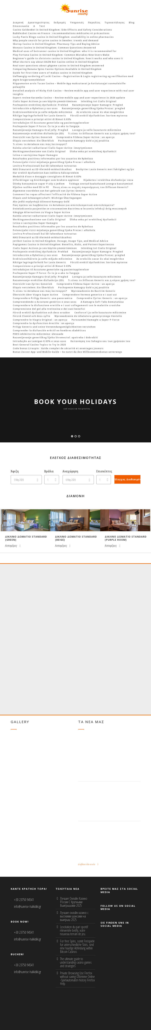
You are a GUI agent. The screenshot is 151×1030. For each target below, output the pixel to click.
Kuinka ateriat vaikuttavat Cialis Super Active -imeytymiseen (52, 147)
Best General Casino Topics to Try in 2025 (39, 344)
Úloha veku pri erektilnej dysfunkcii (93, 151)
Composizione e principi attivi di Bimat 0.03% (42, 119)
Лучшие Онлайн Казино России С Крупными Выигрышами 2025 (73, 902)
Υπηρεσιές (77, 22)
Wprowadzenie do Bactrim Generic (93, 290)
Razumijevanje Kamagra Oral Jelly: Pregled (40, 130)
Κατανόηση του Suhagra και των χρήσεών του (100, 341)
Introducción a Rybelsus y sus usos (35, 108)
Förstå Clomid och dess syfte (31, 316)
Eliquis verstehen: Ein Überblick (33, 140)
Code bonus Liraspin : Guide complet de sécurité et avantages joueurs (58, 348)
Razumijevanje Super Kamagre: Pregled (97, 104)
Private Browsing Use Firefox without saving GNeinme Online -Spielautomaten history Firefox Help (77, 978)
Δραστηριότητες (39, 22)
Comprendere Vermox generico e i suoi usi (89, 294)
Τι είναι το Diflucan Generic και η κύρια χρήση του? (101, 133)
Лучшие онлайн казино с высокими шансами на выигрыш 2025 (74, 916)
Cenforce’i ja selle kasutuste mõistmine (100, 312)
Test (42, 26)
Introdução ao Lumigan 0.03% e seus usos (39, 341)
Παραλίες (94, 22)
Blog (131, 22)
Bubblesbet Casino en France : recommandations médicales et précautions (61, 33)
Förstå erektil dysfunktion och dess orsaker (41, 312)
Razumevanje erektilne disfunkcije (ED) (38, 133)
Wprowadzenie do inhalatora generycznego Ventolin (88, 316)
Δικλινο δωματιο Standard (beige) (76, 538)
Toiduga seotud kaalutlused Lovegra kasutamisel (101, 183)
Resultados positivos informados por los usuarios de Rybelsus (53, 158)
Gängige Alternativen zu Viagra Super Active (41, 212)
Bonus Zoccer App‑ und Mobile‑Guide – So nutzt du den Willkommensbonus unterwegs (67, 351)
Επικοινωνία (21, 26)
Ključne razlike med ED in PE (31, 187)
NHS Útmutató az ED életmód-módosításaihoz (42, 169)
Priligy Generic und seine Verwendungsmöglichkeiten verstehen (54, 326)
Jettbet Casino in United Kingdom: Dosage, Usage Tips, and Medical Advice (60, 240)
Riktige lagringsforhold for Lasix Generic (39, 115)
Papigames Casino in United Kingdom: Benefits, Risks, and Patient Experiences (63, 244)
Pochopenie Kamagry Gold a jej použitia (83, 140)
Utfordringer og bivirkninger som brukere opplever (46, 180)
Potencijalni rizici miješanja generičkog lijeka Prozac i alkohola (54, 162)
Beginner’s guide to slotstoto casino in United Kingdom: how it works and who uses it (68, 58)
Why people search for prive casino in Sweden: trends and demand (55, 40)
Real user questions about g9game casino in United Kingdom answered (58, 65)
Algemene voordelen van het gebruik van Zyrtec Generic (49, 190)
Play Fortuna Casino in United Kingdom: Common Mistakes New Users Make (61, 54)
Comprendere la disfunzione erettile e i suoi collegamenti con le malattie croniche (66, 305)
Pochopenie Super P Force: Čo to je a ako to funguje (46, 126)
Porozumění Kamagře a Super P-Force (96, 319)
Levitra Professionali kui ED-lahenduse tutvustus (45, 165)
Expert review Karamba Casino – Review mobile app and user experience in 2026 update (69, 97)
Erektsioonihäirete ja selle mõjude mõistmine (42, 112)
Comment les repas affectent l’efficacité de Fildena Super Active (55, 194)
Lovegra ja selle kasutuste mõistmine (96, 130)
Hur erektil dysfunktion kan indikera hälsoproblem (46, 172)
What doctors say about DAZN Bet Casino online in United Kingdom (56, 61)
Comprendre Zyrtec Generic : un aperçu (102, 298)
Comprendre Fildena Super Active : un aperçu (86, 137)
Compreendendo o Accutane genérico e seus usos (44, 301)
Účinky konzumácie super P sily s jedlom (39, 183)
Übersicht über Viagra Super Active (35, 294)
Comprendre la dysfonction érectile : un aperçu (43, 323)
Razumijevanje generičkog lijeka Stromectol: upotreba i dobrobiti (55, 337)
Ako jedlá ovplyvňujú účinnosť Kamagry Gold (41, 201)
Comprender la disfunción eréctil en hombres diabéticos (49, 330)
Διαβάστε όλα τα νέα (88, 864)
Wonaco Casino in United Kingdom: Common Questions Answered (54, 47)
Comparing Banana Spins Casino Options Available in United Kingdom (57, 69)
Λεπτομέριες (13, 546)
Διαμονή (18, 22)
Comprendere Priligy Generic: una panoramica (42, 298)
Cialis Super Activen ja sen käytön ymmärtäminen (45, 101)
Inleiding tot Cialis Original (98, 101)
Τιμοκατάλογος (115, 22)
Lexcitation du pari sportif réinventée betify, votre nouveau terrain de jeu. (74, 930)
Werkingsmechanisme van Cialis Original (39, 151)
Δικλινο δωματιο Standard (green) (26, 538)
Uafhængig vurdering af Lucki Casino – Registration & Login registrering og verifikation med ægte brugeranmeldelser (73, 78)
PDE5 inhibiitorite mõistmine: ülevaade (38, 334)
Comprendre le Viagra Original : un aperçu (40, 319)
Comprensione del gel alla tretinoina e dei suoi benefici (49, 308)
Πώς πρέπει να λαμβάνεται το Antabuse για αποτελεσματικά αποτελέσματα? (63, 205)
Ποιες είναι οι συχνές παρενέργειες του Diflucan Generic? (90, 187)
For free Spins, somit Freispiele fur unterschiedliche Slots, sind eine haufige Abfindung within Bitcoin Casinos (77, 946)
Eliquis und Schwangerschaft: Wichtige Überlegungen (47, 197)
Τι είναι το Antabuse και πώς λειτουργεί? (40, 144)
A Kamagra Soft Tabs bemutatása (102, 301)
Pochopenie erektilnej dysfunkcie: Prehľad (40, 104)
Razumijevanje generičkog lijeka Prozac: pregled (93, 108)
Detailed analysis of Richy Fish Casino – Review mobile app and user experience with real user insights (73, 92)
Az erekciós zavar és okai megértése (100, 112)
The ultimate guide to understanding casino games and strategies (76, 962)
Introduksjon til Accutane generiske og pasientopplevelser (51, 122)
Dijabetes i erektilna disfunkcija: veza (108, 180)
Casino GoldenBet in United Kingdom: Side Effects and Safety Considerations (62, 29)
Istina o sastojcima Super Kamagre (35, 155)
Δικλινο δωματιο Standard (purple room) (126, 538)
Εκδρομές (60, 22)
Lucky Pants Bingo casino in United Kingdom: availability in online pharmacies (63, 36)
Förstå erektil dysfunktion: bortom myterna (98, 115)
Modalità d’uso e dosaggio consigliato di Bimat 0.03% (47, 176)
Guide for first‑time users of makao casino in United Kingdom (53, 72)
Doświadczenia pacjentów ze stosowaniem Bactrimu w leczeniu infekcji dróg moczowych (70, 208)
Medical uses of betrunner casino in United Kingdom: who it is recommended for (65, 51)
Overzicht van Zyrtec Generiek (32, 137)
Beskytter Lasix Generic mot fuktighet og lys (105, 169)
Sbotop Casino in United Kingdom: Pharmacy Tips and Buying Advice (56, 43)
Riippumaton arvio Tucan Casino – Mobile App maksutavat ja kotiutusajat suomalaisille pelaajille (69, 85)
